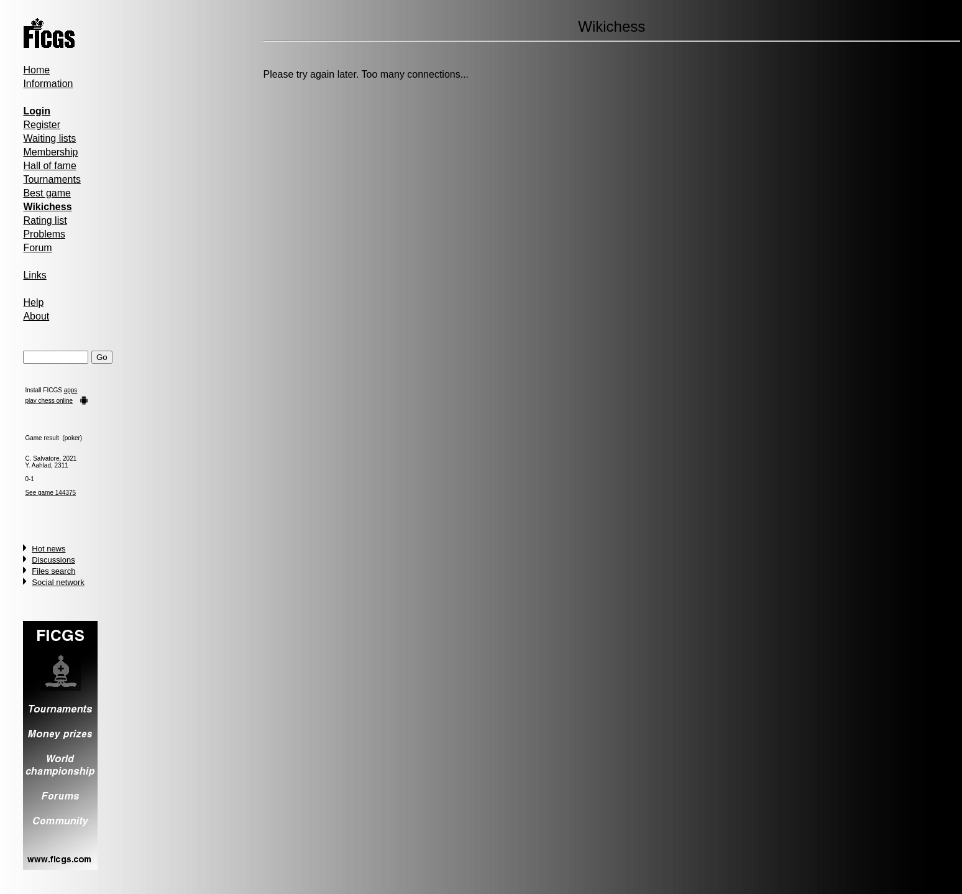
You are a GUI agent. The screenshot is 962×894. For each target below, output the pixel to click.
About (36, 316)
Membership (50, 152)
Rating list (44, 220)
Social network (58, 582)
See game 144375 (50, 492)
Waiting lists (49, 138)
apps (71, 390)
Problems (44, 234)
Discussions (53, 560)
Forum (37, 247)
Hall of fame (49, 165)
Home (36, 70)
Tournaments (52, 179)
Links (34, 275)
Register (41, 124)
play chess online (49, 400)
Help (33, 302)
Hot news (48, 548)
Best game (46, 193)
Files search (53, 571)
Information (48, 83)
